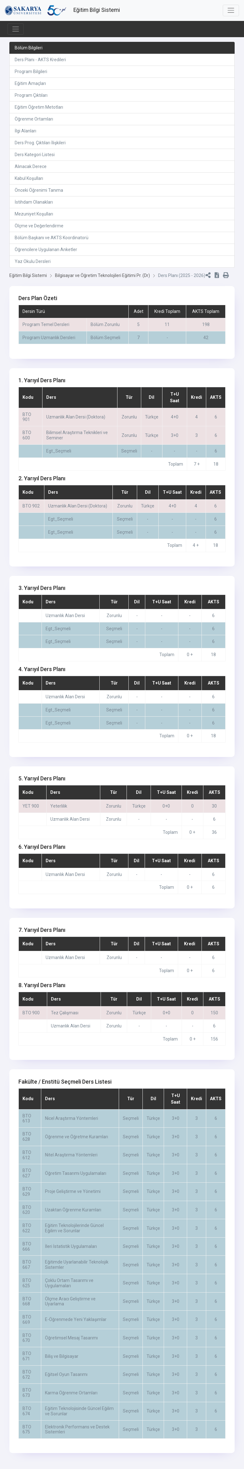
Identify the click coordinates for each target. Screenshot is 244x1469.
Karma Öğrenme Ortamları (71, 1399)
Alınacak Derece (31, 166)
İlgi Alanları (25, 130)
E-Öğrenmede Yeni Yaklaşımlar (76, 1325)
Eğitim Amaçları (30, 83)
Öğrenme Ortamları (34, 118)
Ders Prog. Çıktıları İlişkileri (40, 142)
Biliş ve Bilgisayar (61, 1362)
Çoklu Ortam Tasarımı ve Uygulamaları (69, 1289)
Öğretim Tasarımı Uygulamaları (75, 1179)
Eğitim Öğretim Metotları (39, 107)
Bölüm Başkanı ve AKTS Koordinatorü (51, 237)
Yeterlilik (58, 812)
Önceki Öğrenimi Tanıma (39, 190)
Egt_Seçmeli (58, 457)
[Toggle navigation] (231, 10)
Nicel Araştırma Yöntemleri (71, 1124)
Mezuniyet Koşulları (34, 213)
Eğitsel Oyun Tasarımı (66, 1380)
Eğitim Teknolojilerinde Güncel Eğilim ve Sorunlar (74, 1234)
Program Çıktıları (31, 95)
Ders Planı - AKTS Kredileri (40, 59)
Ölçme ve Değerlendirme (39, 225)
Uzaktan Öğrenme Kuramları (73, 1216)
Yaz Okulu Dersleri (33, 261)
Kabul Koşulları (29, 178)
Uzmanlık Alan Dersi (65, 622)
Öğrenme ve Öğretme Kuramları (76, 1143)
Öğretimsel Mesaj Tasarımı (71, 1344)
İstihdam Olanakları (34, 202)
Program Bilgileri (31, 71)
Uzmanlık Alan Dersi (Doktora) (75, 423)
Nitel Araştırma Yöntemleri (71, 1161)
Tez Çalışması (64, 1019)
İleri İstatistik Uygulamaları (71, 1252)
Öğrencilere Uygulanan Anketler (46, 249)
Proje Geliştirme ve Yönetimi (73, 1197)
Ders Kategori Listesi (35, 154)
